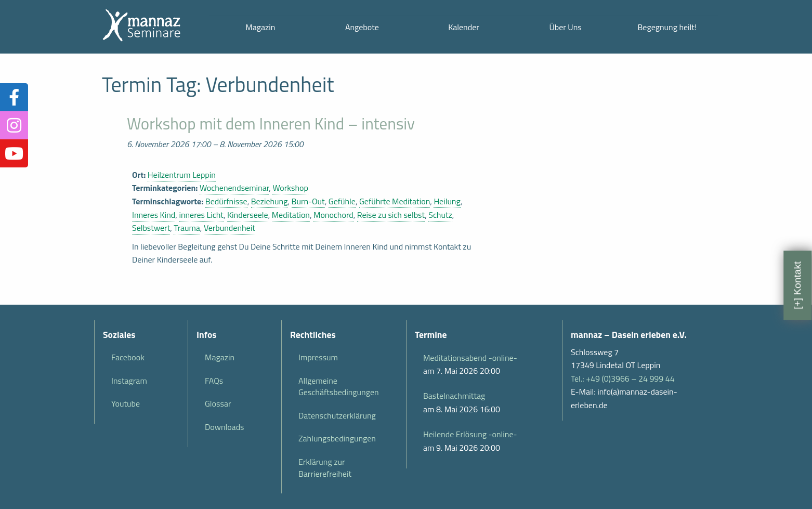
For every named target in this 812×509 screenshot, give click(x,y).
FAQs (214, 380)
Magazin (260, 27)
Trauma (187, 227)
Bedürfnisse (226, 201)
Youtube (125, 403)
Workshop (290, 187)
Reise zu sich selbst (391, 214)
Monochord (333, 214)
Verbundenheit (229, 227)
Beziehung (269, 201)
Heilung (447, 201)
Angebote (362, 27)
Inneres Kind (153, 214)
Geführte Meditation (394, 201)
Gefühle (342, 201)
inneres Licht (201, 214)
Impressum (318, 357)
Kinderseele (247, 214)
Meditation (291, 214)
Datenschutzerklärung (337, 415)
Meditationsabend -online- (470, 357)
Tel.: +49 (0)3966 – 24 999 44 (623, 378)
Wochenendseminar (234, 187)
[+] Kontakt (797, 285)
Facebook (128, 357)
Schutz (440, 214)
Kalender (463, 27)
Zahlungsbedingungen (337, 438)
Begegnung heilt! (667, 27)
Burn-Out (308, 201)
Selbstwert (151, 227)
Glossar (218, 403)
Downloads (224, 427)
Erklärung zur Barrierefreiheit (324, 467)
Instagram (129, 380)
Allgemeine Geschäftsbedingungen (338, 386)
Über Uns (565, 27)
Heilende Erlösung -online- (470, 434)
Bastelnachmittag (454, 395)
